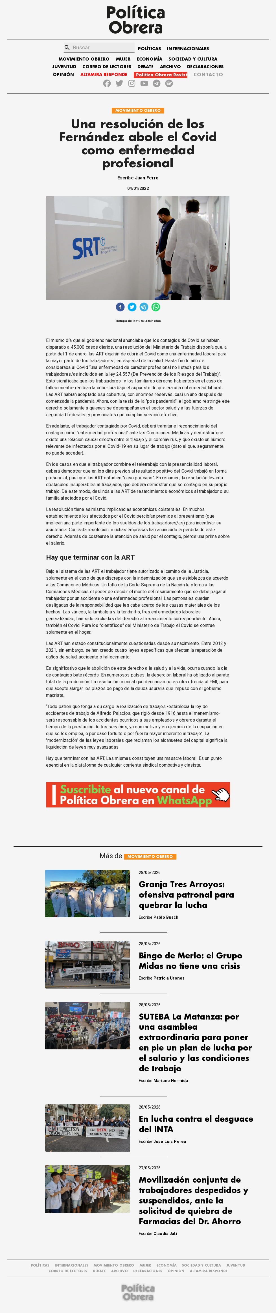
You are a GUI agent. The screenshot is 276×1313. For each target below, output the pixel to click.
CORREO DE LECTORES (106, 67)
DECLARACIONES (205, 67)
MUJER (123, 59)
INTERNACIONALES (188, 49)
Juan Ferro (147, 178)
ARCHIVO (170, 67)
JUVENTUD (64, 67)
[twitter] (132, 307)
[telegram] (143, 307)
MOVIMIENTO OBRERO (84, 59)
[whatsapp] (155, 307)
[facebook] (120, 307)
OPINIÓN (63, 75)
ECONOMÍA (149, 59)
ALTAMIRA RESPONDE (104, 75)
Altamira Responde (209, 1271)
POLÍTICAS (149, 49)
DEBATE (145, 67)
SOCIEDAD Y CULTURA (192, 59)
